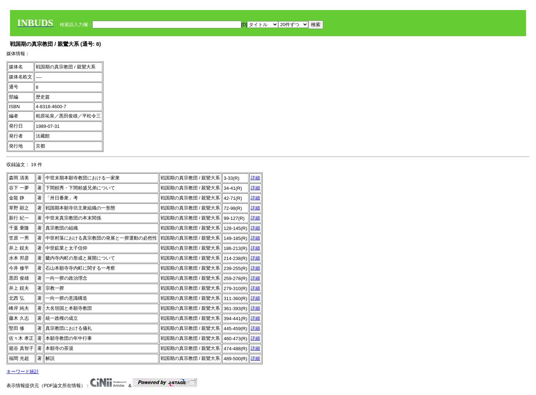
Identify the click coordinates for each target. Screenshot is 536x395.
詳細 (255, 177)
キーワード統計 (22, 371)
